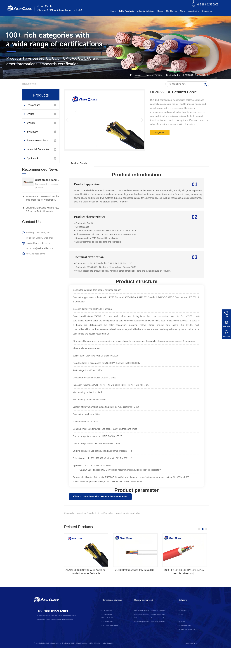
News (182, 11)
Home (113, 11)
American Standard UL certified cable (95, 513)
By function (33, 131)
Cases (160, 11)
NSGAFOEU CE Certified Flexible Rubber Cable (111, 572)
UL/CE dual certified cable (109, 625)
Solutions (183, 600)
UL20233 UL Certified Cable (195, 75)
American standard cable (128, 513)
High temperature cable (141, 610)
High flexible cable (140, 618)
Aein (112, 643)
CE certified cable (107, 614)
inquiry (159, 132)
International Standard (111, 600)
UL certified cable (106, 610)
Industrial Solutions (145, 11)
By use (30, 114)
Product (159, 75)
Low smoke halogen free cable (159, 610)
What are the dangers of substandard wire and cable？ (47, 180)
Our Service (171, 11)
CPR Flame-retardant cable (159, 621)
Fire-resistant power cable (142, 614)
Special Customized (143, 600)
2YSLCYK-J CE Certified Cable (161, 570)
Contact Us (207, 11)
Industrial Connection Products (38, 151)
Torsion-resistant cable (158, 618)
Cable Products (126, 11)
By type (31, 122)
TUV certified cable (107, 618)
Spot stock (32, 158)
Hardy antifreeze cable (158, 614)
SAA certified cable (107, 621)
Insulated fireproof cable (141, 621)
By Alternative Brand (38, 140)
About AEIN (193, 11)
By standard (172, 75)
